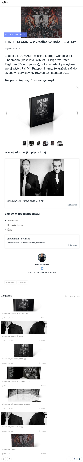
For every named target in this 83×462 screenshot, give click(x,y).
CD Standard (13, 214)
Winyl (10, 223)
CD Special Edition (15, 219)
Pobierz (22, 312)
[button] (77, 81)
